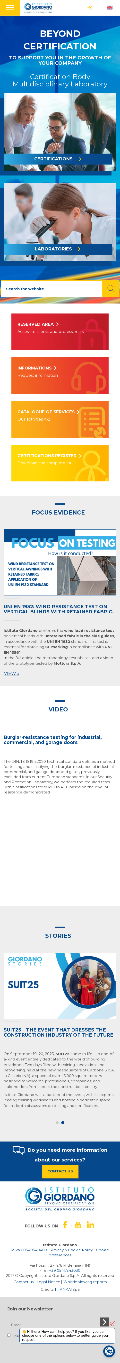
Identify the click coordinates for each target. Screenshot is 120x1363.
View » (11, 673)
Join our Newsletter (30, 1309)
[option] (60, 603)
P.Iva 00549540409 (29, 1250)
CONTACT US (60, 1171)
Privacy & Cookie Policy (72, 1250)
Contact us (24, 1282)
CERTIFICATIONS (57, 159)
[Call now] (64, 1270)
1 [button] (57, 1122)
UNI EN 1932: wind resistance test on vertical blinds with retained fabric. (59, 609)
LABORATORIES (57, 249)
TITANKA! (63, 1289)
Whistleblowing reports (85, 1282)
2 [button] (62, 1122)
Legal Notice (48, 1282)
